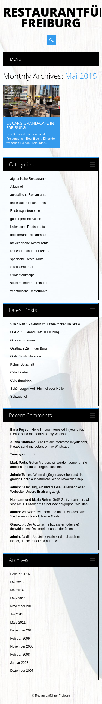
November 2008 (21, 646)
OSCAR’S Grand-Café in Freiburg (30, 125)
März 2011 (18, 622)
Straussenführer (21, 267)
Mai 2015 (16, 582)
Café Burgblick (20, 380)
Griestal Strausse (22, 340)
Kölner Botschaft (22, 364)
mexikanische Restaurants (29, 243)
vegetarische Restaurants (28, 291)
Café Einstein (19, 372)
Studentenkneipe (22, 275)
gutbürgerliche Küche (25, 219)
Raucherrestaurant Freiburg (30, 251)
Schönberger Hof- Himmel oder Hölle (37, 389)
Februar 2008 (20, 654)
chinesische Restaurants (28, 203)
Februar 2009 (20, 638)
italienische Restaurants (27, 227)
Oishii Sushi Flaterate (25, 356)
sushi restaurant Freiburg (28, 283)
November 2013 (21, 606)
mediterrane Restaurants (28, 235)
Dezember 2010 (21, 630)
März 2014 (18, 598)
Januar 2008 (19, 663)
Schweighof (18, 396)
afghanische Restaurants (28, 179)
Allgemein (17, 186)
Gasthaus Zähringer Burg (28, 348)
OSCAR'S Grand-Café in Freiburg (34, 332)
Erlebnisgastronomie (25, 211)
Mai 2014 (16, 590)
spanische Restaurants (26, 259)
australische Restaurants (28, 195)
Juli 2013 (16, 614)
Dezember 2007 (21, 670)
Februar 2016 (20, 574)
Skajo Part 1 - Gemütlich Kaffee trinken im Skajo (45, 324)
